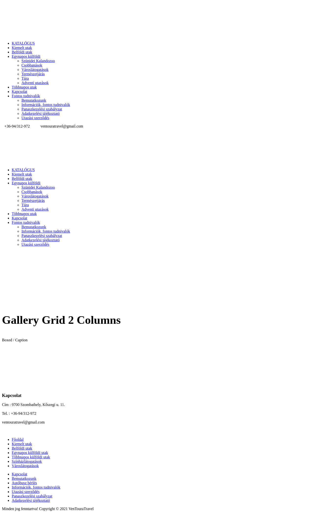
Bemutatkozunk (33, 100)
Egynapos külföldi (26, 56)
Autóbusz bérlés (24, 483)
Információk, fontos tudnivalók (45, 105)
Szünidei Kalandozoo (38, 61)
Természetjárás (33, 74)
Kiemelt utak (22, 48)
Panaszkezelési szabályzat (41, 109)
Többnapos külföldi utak (31, 457)
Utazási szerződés (35, 118)
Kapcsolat (19, 91)
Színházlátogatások (27, 461)
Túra (25, 78)
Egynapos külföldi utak (30, 453)
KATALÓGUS (23, 43)
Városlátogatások (35, 70)
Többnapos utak (24, 87)
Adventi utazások (35, 83)
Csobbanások (31, 65)
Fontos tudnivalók (26, 96)
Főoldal (18, 439)
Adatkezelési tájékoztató (40, 113)
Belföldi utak (22, 52)
